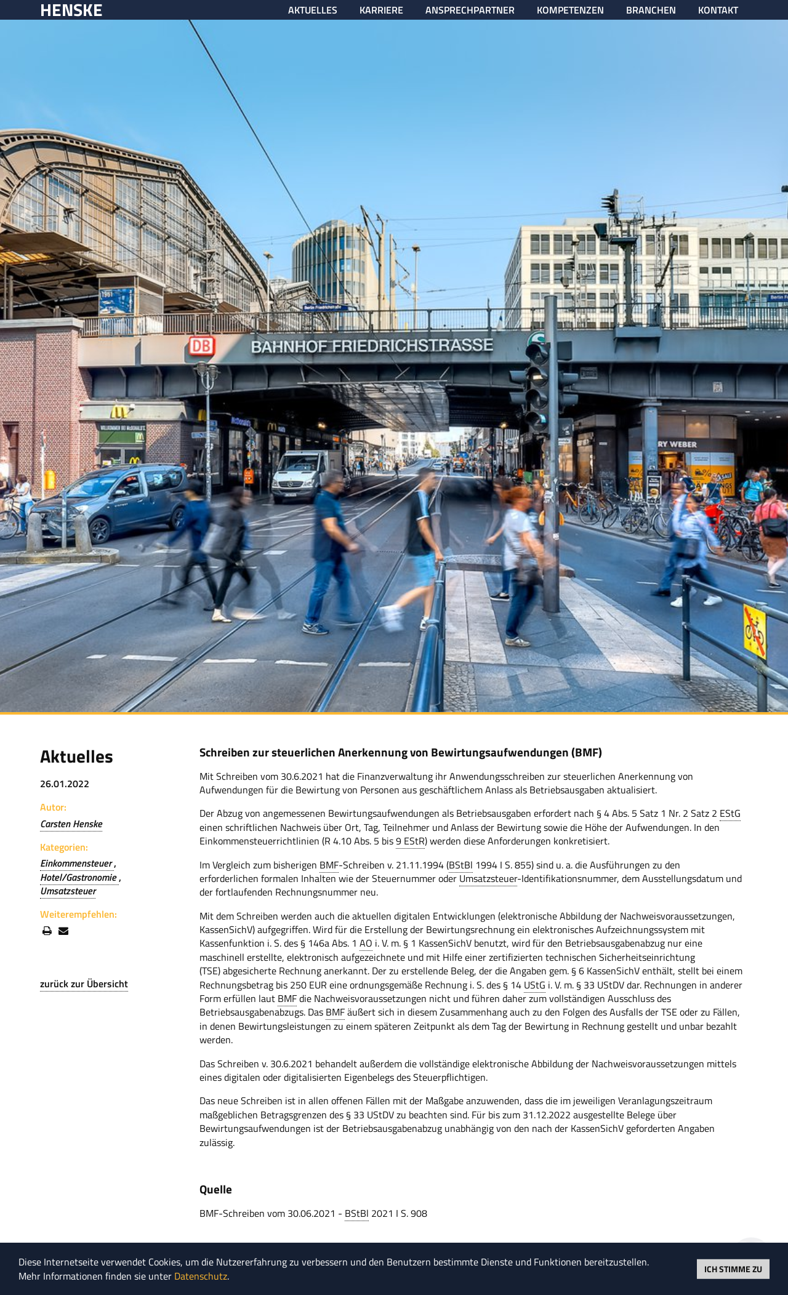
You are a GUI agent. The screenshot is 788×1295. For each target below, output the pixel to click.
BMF (329, 864)
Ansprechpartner (470, 9)
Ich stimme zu (733, 1268)
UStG (534, 984)
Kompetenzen (570, 9)
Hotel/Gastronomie (79, 877)
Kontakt (718, 9)
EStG (730, 813)
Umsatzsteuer (67, 890)
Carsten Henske (71, 823)
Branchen (651, 9)
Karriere (381, 9)
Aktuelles (312, 9)
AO (366, 943)
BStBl (461, 864)
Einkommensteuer (77, 863)
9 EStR (410, 840)
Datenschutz (200, 1276)
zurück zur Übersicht (84, 983)
